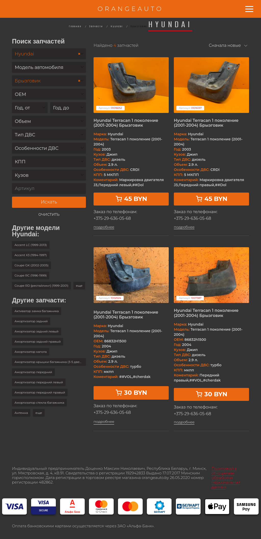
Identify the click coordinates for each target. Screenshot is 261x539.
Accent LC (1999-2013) (31, 245)
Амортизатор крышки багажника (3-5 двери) (50, 362)
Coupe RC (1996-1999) (31, 275)
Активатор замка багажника (37, 311)
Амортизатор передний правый (40, 392)
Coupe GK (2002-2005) (31, 265)
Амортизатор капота (31, 352)
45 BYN (131, 198)
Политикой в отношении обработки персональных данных (226, 477)
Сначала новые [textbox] (225, 45)
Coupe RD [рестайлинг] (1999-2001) (41, 285)
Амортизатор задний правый (38, 341)
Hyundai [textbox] (48, 54)
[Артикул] (49, 188)
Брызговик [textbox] (48, 81)
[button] (79, 285)
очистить (49, 214)
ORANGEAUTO (130, 8)
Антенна (21, 413)
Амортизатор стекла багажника (39, 402)
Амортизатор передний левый (39, 382)
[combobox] (49, 53)
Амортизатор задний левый (37, 331)
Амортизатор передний (33, 372)
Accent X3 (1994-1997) (31, 255)
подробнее (104, 227)
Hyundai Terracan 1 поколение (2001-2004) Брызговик (126, 123)
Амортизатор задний (31, 321)
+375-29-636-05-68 (112, 218)
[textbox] (49, 67)
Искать (49, 202)
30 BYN (131, 392)
